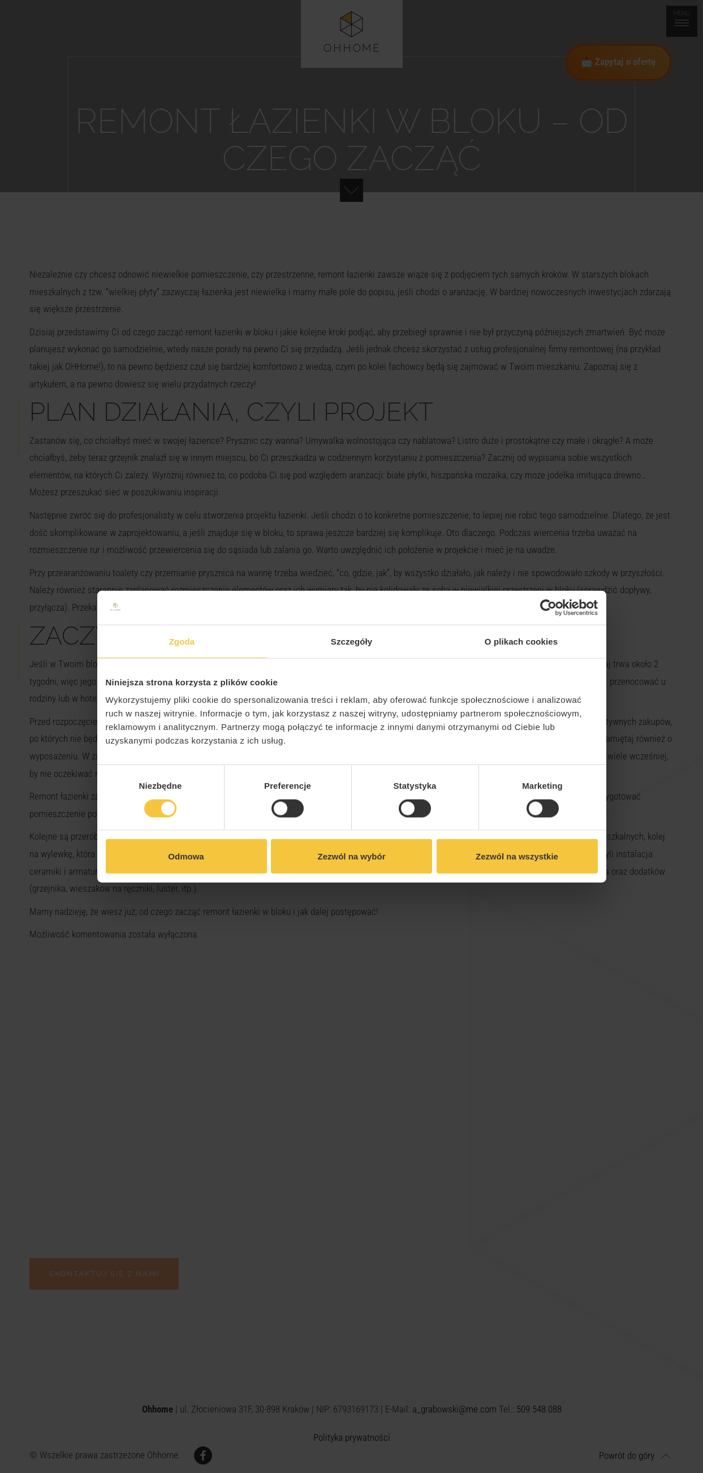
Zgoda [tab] (182, 641)
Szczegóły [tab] (351, 641)
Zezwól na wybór (351, 856)
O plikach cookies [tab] (521, 641)
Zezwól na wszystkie (517, 856)
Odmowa (186, 856)
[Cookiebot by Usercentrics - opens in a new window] (548, 607)
